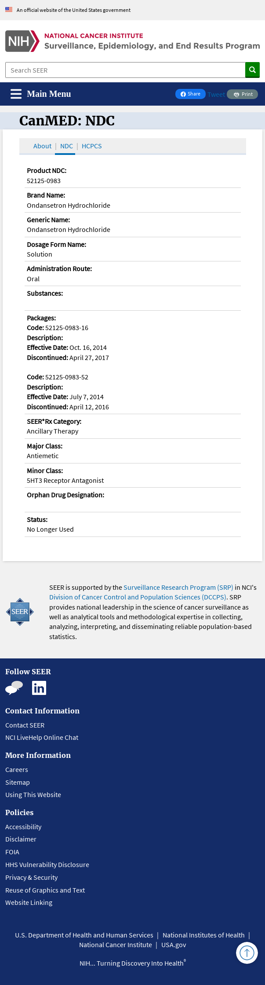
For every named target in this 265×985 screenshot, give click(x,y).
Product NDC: (46, 170)
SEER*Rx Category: (54, 421)
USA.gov (173, 944)
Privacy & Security (31, 877)
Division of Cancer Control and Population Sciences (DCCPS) (137, 596)
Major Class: (44, 445)
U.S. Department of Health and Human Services (84, 934)
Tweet (216, 94)
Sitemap (17, 782)
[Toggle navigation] (40, 94)
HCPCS (92, 145)
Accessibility (23, 826)
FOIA (12, 851)
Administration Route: (59, 268)
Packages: (41, 317)
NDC (66, 145)
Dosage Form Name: (56, 244)
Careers (16, 769)
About (42, 145)
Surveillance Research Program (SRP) (178, 587)
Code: (35, 327)
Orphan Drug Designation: (65, 494)
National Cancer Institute (115, 944)
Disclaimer (20, 838)
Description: (45, 337)
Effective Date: (47, 347)
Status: (37, 519)
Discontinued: (47, 357)
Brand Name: (46, 195)
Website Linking (28, 902)
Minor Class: (45, 470)
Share (193, 94)
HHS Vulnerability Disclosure (47, 864)
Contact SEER (24, 724)
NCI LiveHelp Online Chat (41, 737)
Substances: (45, 293)
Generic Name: (48, 219)
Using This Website (33, 794)
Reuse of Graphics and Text (45, 890)
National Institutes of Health (204, 934)
